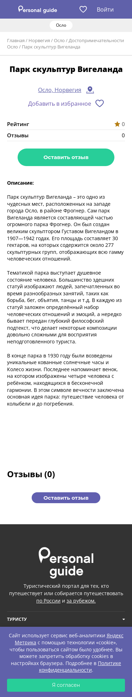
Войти (105, 9)
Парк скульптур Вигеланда (51, 47)
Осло (59, 40)
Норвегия (39, 40)
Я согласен (66, 685)
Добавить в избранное (59, 103)
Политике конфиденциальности (80, 666)
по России (48, 600)
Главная (16, 40)
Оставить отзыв (65, 157)
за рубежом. (81, 600)
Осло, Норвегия (59, 90)
